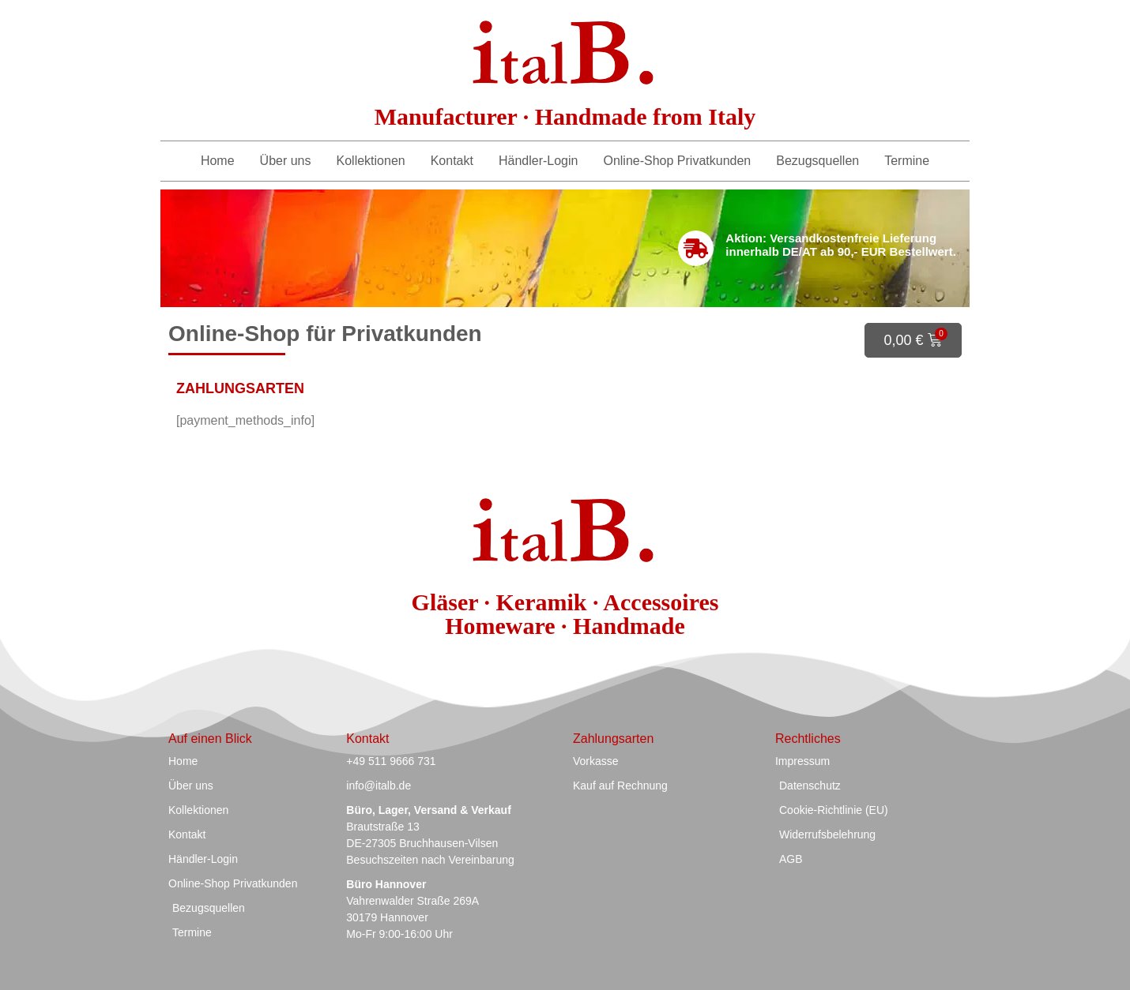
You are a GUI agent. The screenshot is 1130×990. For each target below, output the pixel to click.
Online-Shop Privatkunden (677, 160)
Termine (906, 160)
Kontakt (452, 160)
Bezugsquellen (817, 160)
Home (218, 160)
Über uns (285, 160)
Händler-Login (538, 160)
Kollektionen (371, 160)
